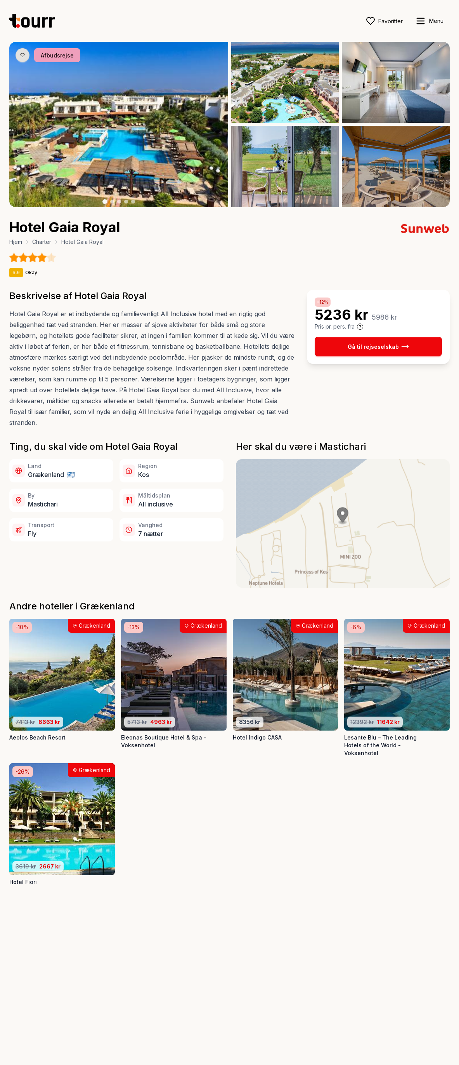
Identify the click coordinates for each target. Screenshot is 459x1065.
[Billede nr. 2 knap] (112, 202)
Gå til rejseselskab (378, 346)
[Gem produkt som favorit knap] (22, 55)
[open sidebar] (429, 21)
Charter (41, 241)
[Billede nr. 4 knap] (126, 202)
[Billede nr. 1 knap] (104, 201)
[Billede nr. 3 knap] (119, 202)
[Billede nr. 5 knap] (133, 202)
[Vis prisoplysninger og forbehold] (360, 327)
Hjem (15, 241)
